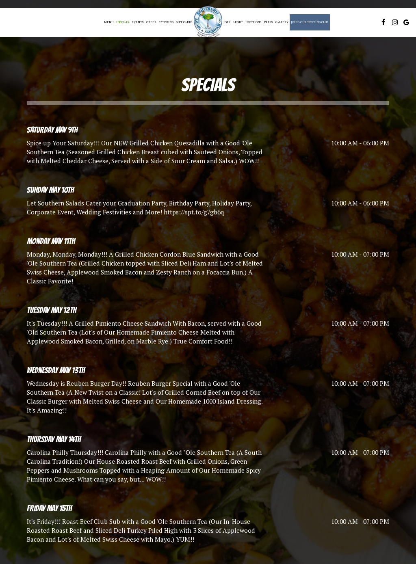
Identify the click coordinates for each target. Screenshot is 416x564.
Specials (122, 22)
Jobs (226, 22)
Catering (166, 22)
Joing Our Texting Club (310, 22)
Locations (253, 22)
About (238, 22)
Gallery (281, 22)
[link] (208, 22)
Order (151, 22)
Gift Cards (184, 22)
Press (268, 22)
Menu (108, 22)
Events (138, 22)
